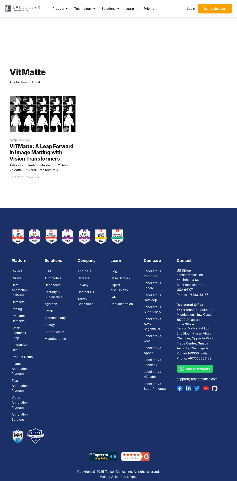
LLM (48, 271)
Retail (49, 311)
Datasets (18, 302)
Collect (17, 271)
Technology (85, 9)
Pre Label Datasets (19, 318)
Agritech (51, 304)
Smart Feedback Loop (19, 333)
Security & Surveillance (54, 294)
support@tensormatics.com (197, 379)
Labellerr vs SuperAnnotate (155, 386)
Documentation (122, 304)
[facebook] (180, 388)
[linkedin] (188, 388)
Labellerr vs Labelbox (152, 362)
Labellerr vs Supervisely (152, 309)
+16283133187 (197, 295)
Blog (114, 271)
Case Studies (120, 278)
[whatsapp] (197, 369)
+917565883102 (199, 358)
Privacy (83, 285)
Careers (83, 278)
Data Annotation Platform (20, 290)
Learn (132, 9)
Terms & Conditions (85, 301)
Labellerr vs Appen (152, 350)
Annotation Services (20, 416)
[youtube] (206, 388)
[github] (215, 388)
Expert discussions (119, 287)
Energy (50, 325)
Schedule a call (215, 9)
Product (60, 9)
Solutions (110, 9)
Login (191, 9)
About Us (84, 271)
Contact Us (86, 292)
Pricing (149, 9)
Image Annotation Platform (20, 369)
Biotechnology (55, 318)
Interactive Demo (19, 347)
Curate (17, 278)
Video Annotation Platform (20, 403)
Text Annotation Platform (20, 386)
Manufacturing (55, 339)
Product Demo (22, 357)
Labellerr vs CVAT (152, 338)
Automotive (53, 278)
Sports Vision (54, 332)
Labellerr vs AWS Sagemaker (152, 324)
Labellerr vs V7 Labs (152, 374)
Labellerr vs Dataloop (152, 297)
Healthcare (53, 285)
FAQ (114, 297)
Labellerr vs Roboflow (152, 273)
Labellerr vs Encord (152, 285)
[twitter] (197, 388)
